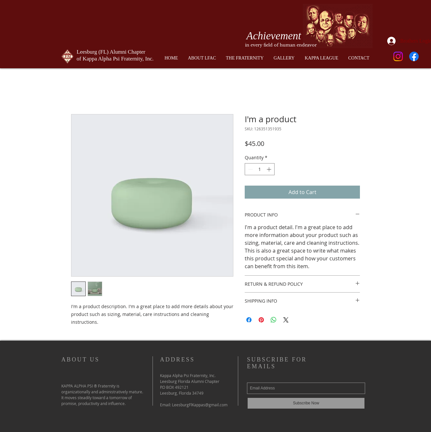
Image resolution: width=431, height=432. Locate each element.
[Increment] (269, 169)
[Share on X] (286, 320)
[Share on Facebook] (249, 320)
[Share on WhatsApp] (273, 320)
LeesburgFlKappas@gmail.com (200, 404)
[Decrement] (250, 169)
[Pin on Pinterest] (261, 320)
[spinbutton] (259, 169)
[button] (245, 58)
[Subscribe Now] (306, 403)
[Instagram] (398, 56)
